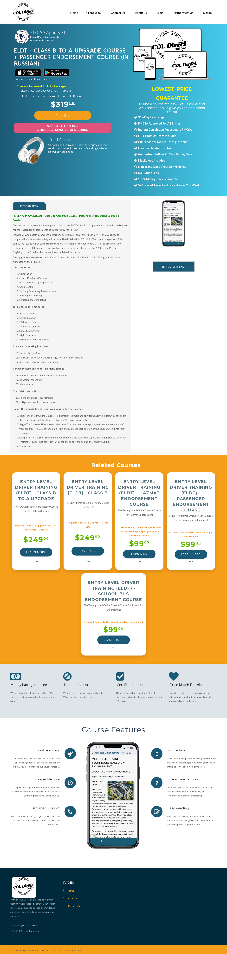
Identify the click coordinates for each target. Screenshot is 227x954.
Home (71, 890)
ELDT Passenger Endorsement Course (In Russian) (51, 96)
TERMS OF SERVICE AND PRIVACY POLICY (59, 950)
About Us (73, 898)
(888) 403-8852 (29, 925)
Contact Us (74, 906)
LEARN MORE (36, 552)
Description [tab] (29, 206)
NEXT (62, 115)
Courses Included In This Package (41, 86)
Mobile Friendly (179, 750)
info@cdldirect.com (29, 931)
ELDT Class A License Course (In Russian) (45, 90)
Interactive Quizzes (182, 779)
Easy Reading (178, 808)
